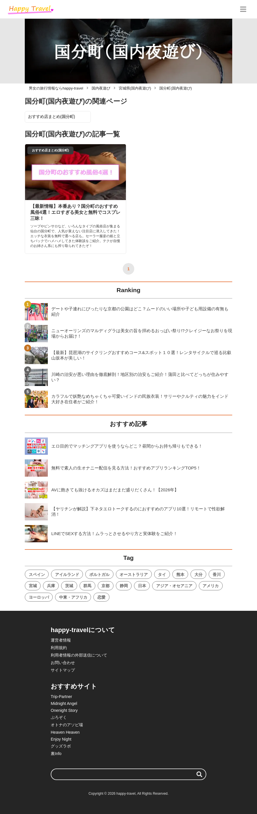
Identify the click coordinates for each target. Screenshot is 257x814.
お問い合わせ (63, 662)
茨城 (69, 585)
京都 (105, 585)
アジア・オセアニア (174, 585)
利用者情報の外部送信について (79, 655)
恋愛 (101, 597)
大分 (198, 574)
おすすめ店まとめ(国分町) (51, 116)
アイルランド (67, 574)
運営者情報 (61, 640)
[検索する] (199, 774)
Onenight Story (64, 710)
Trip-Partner (61, 696)
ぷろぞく (59, 717)
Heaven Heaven (65, 732)
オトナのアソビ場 (67, 724)
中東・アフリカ (73, 597)
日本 (142, 585)
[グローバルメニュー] (243, 9)
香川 (217, 574)
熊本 (180, 574)
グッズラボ (61, 746)
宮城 (33, 585)
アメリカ (211, 585)
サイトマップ (63, 670)
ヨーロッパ (39, 597)
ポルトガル (99, 574)
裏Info (56, 753)
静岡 (124, 585)
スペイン (37, 574)
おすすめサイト (74, 686)
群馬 (87, 585)
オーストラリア (134, 574)
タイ (162, 574)
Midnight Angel (64, 703)
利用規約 (59, 647)
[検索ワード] (128, 774)
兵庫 (51, 585)
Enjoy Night (61, 739)
